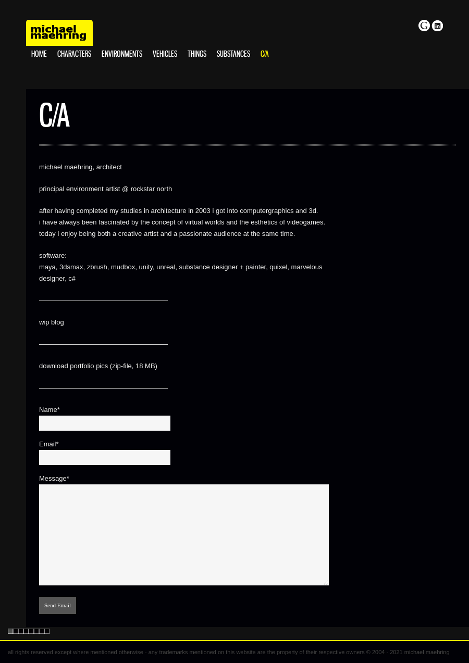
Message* (54, 478)
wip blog (51, 322)
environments (122, 54)
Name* (49, 410)
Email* (49, 444)
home (39, 54)
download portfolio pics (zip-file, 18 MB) (98, 366)
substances (233, 54)
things (197, 54)
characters (74, 54)
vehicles (165, 54)
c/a (265, 54)
